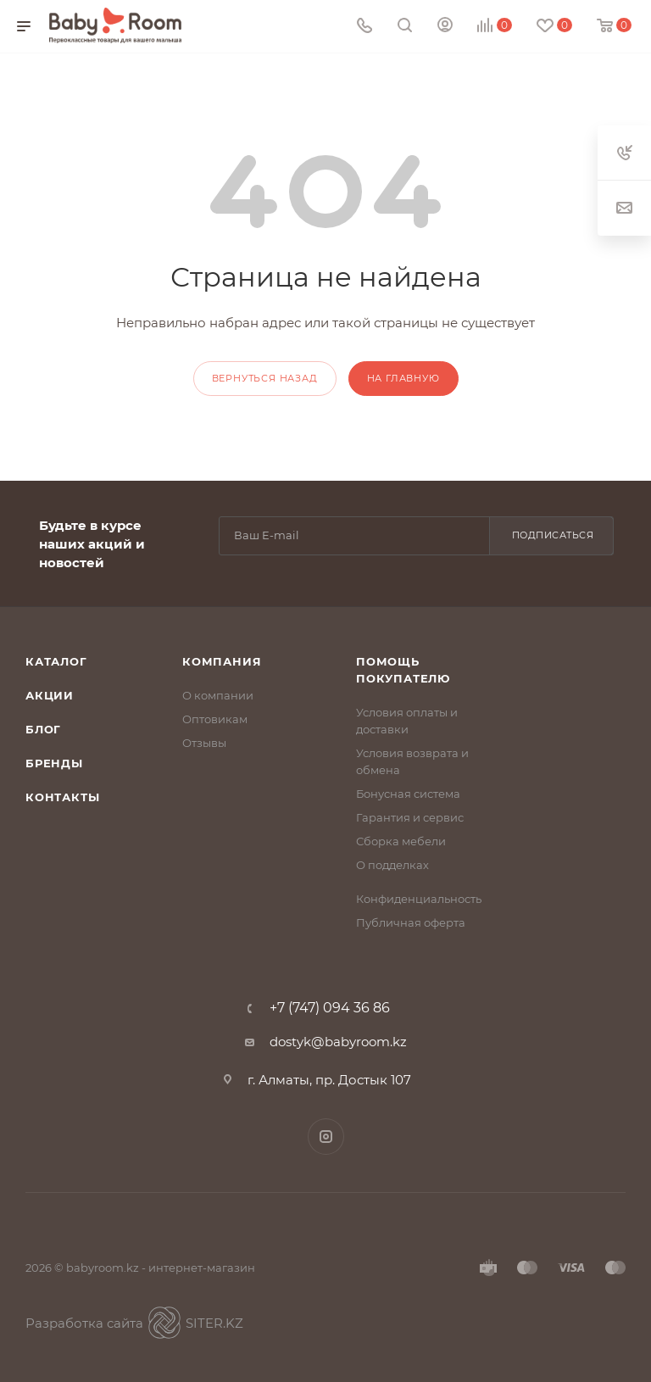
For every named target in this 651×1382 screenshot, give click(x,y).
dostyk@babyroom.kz (338, 1042)
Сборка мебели (401, 841)
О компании (217, 695)
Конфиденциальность (418, 899)
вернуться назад (265, 378)
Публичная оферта (410, 922)
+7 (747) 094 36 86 (330, 1008)
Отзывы (204, 743)
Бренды (54, 763)
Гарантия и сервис (410, 817)
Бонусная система (408, 793)
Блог (43, 729)
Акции (49, 695)
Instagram (326, 1136)
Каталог (56, 661)
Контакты (62, 797)
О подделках (392, 865)
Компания (221, 661)
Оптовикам (215, 719)
